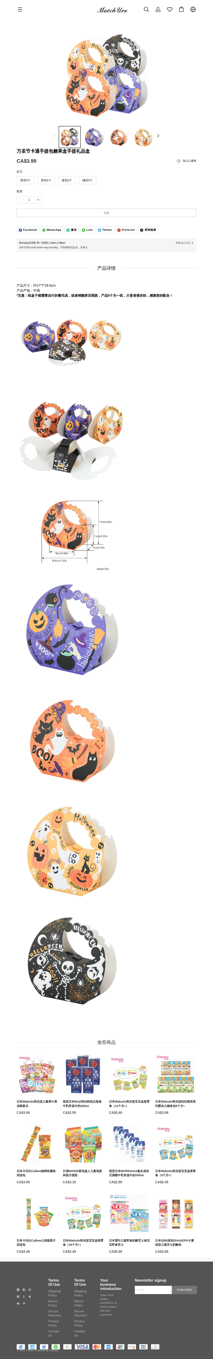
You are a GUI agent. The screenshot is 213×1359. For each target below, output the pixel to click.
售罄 (106, 213)
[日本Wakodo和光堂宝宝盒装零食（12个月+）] (129, 1099)
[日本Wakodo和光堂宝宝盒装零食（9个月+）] (175, 1168)
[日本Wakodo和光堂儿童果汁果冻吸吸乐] (37, 1099)
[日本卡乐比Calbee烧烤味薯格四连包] (37, 1168)
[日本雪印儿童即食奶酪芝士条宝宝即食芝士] (129, 1238)
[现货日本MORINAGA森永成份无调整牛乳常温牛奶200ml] (129, 1168)
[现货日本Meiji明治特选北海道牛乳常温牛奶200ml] (83, 1099)
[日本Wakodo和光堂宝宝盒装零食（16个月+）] (83, 1238)
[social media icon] (18, 1304)
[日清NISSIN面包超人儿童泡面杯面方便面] (83, 1168)
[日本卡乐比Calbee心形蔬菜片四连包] (37, 1238)
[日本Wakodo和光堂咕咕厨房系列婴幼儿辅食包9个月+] (175, 1099)
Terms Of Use (54, 1296)
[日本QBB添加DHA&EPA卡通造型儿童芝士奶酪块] (175, 1238)
